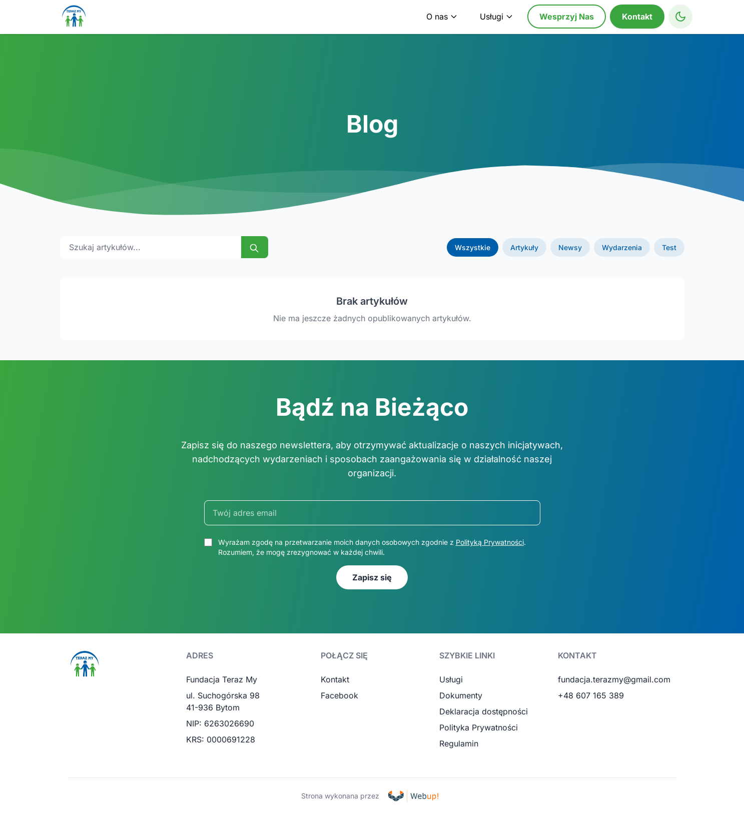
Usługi (451, 679)
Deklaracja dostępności (483, 711)
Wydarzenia (622, 247)
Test (669, 247)
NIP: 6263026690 (220, 723)
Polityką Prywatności (490, 542)
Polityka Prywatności (478, 727)
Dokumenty (460, 695)
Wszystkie (472, 247)
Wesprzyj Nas (566, 17)
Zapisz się (372, 577)
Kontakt (637, 17)
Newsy (570, 247)
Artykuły (524, 247)
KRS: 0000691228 (220, 739)
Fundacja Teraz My (221, 679)
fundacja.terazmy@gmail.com (614, 679)
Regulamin (458, 743)
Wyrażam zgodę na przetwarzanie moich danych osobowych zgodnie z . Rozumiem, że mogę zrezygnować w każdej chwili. (372, 547)
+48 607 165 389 (591, 695)
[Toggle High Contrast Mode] (680, 17)
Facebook (339, 695)
